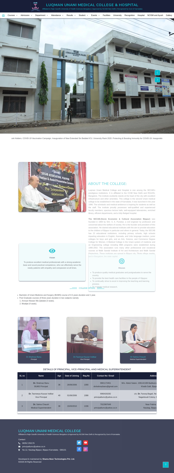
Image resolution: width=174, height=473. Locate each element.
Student (83, 15)
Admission (26, 15)
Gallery (169, 15)
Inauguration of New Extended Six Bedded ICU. (75, 138)
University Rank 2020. (106, 138)
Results (71, 15)
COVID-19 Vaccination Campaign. (40, 138)
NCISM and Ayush (155, 15)
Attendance (57, 15)
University (117, 15)
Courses (13, 15)
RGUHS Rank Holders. (15, 138)
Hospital (141, 15)
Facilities (106, 15)
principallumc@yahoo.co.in (33, 447)
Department (41, 15)
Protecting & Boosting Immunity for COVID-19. (135, 138)
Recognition (129, 15)
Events (95, 15)
